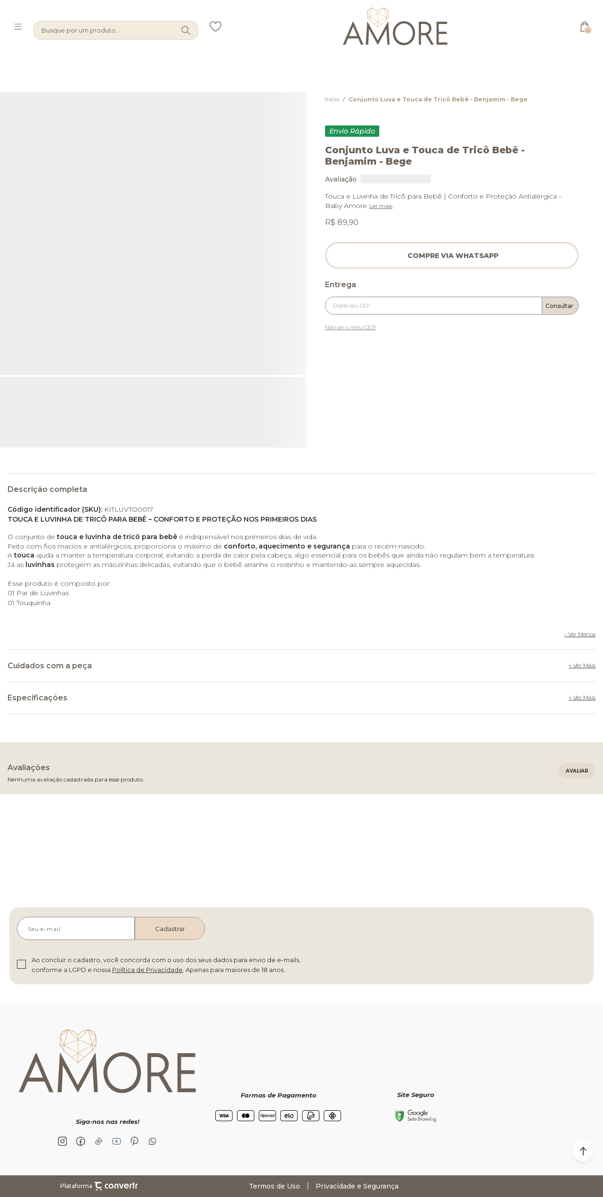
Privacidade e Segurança (357, 1186)
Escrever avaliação (576, 770)
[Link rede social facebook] (80, 1141)
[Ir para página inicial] (332, 99)
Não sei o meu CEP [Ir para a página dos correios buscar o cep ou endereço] (350, 327)
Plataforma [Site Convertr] (99, 1186)
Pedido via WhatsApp (452, 255)
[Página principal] (395, 26)
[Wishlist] (215, 26)
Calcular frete (560, 306)
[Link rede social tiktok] (98, 1141)
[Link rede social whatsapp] (152, 1141)
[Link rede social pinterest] (134, 1141)
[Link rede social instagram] (62, 1141)
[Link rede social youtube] (116, 1141)
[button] (583, 1151)
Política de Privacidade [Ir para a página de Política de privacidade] (147, 969)
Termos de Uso (274, 1186)
